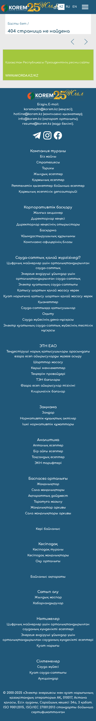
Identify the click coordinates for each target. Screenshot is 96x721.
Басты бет (17, 23)
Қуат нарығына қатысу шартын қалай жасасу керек (48, 296)
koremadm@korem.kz (41, 109)
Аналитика (48, 440)
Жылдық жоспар (48, 597)
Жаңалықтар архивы (48, 507)
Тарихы (48, 168)
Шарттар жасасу (48, 362)
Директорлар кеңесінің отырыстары (48, 224)
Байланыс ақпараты (48, 576)
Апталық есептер (48, 445)
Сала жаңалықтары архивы (48, 513)
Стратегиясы (48, 162)
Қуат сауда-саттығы (48, 672)
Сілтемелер (48, 661)
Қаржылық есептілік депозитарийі (48, 191)
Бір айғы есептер (48, 451)
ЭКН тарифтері (48, 463)
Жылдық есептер (48, 174)
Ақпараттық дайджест (48, 496)
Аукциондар (48, 678)
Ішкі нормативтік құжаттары (48, 424)
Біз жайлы (48, 156)
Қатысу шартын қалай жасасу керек (48, 290)
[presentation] (73, 42)
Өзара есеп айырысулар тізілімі (48, 385)
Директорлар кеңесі (48, 218)
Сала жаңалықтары (48, 490)
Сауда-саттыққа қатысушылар (48, 308)
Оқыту (48, 314)
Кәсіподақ (48, 544)
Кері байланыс (48, 529)
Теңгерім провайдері (48, 374)
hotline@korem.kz (28, 114)
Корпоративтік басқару (48, 207)
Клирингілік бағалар (48, 391)
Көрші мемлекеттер (48, 368)
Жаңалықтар (48, 484)
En (74, 6)
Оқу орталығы (48, 561)
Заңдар (48, 412)
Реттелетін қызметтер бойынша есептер (48, 186)
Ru (68, 6)
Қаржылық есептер (48, 180)
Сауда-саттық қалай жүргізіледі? (48, 258)
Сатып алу (48, 592)
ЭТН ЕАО (48, 346)
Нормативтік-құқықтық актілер (48, 418)
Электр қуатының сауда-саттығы (48, 284)
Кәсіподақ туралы (48, 549)
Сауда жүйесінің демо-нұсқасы (48, 319)
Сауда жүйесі (48, 667)
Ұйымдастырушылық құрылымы (48, 236)
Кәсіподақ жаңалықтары (48, 555)
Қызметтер (48, 302)
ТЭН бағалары (48, 379)
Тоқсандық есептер (48, 457)
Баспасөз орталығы (48, 478)
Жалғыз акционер (48, 213)
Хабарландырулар (48, 603)
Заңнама (48, 407)
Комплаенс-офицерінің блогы (48, 242)
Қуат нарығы (48, 645)
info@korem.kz (29, 119)
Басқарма (48, 230)
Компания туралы (48, 151)
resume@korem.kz (36, 123)
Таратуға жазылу (48, 501)
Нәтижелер (48, 619)
